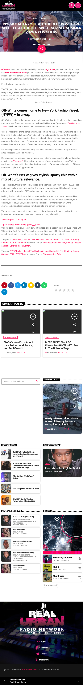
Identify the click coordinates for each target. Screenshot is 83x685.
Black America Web (52, 254)
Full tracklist (50, 586)
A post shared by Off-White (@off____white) (21, 224)
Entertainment (41, 18)
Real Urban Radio (30, 669)
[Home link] (8, 5)
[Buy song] (79, 559)
